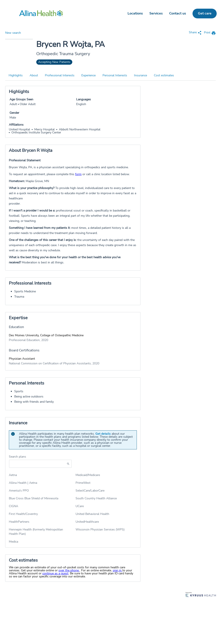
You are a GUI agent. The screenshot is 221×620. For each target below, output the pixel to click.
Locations (135, 13)
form (78, 174)
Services (156, 13)
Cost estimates (164, 75)
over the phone (69, 570)
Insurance (140, 75)
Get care (205, 13)
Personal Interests (115, 75)
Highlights (16, 75)
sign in (117, 570)
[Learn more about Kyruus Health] (201, 595)
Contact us (177, 13)
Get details (103, 433)
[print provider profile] (210, 32)
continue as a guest (55, 573)
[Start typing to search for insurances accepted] (40, 464)
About (34, 75)
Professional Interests (59, 75)
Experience (88, 75)
